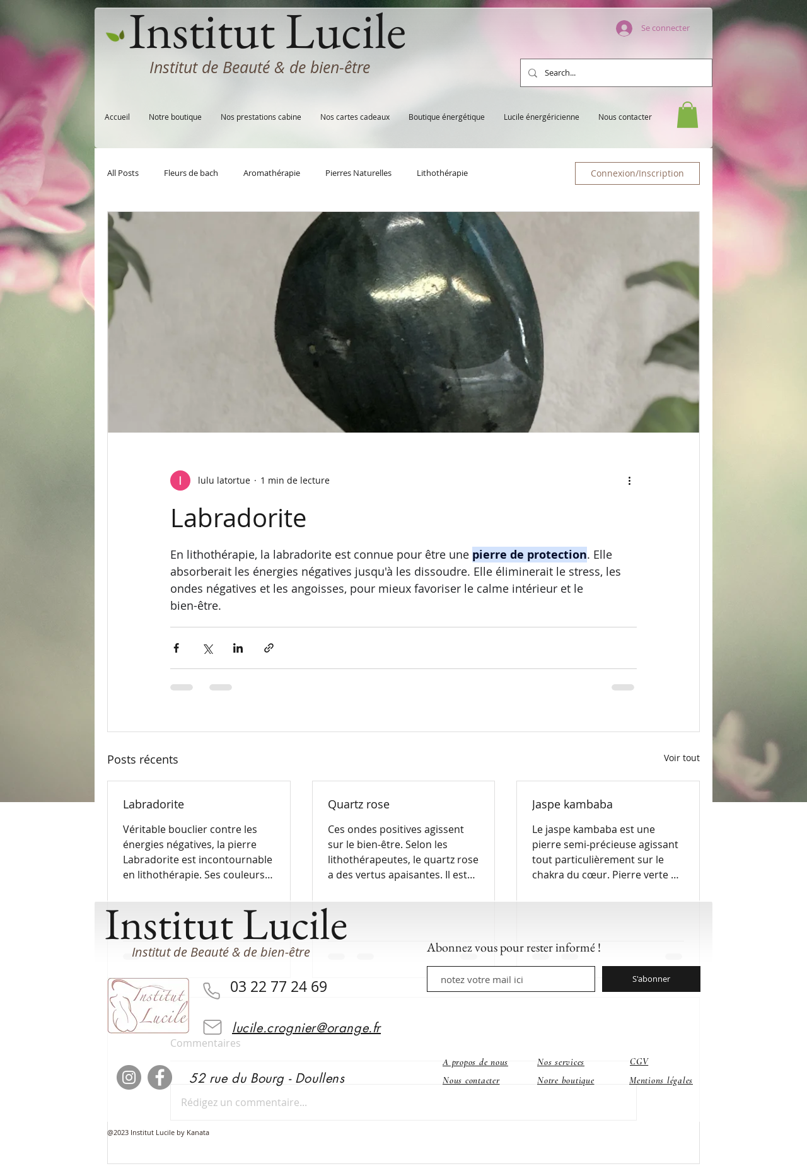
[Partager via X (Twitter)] (207, 648)
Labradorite (153, 804)
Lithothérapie (442, 173)
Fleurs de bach (191, 173)
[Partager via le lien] (269, 648)
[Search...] (615, 72)
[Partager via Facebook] (176, 648)
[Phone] (211, 990)
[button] (687, 115)
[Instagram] (129, 1077)
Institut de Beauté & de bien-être (259, 67)
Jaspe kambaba (572, 804)
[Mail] (212, 1027)
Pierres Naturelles (358, 173)
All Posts (123, 173)
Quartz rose (359, 804)
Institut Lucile (226, 923)
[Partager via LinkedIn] (238, 648)
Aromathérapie (271, 173)
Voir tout (682, 758)
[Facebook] (160, 1077)
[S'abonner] (651, 979)
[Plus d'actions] (629, 480)
